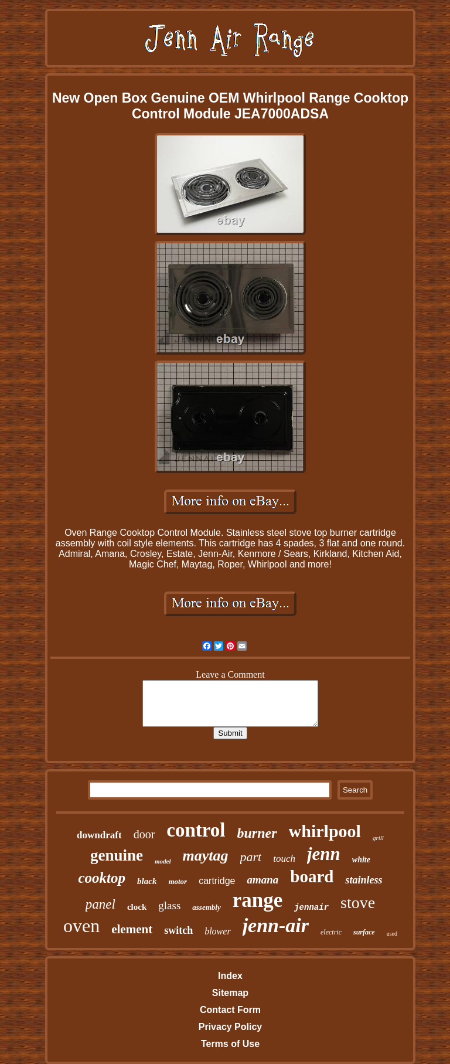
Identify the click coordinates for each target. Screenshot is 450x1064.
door (144, 834)
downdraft (99, 835)
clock (136, 907)
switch (178, 930)
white (361, 859)
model (163, 861)
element (131, 929)
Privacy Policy (230, 1027)
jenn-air (276, 925)
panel (100, 904)
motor (177, 881)
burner (257, 833)
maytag (206, 855)
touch (284, 858)
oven (81, 925)
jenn (323, 854)
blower (217, 931)
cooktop (102, 878)
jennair (311, 907)
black (146, 881)
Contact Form (230, 1010)
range (258, 900)
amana (262, 879)
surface (364, 932)
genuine (116, 855)
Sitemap (230, 993)
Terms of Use (230, 1044)
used (392, 933)
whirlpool (325, 831)
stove (357, 902)
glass (169, 905)
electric (331, 932)
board (311, 876)
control (195, 830)
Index (230, 976)
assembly (206, 907)
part (251, 856)
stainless (363, 880)
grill (378, 837)
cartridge (217, 881)
